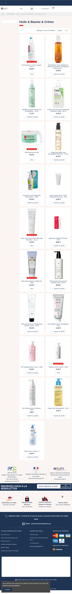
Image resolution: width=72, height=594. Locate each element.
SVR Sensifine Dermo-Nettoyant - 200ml (32, 409)
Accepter (7, 589)
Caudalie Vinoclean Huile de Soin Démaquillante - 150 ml (32, 110)
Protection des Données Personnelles (10, 550)
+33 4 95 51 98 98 (11, 479)
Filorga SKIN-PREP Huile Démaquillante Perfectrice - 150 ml (58, 153)
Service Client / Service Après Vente (9, 537)
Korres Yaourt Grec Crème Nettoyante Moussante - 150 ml (32, 239)
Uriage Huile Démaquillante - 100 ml (58, 408)
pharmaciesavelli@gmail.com (36, 546)
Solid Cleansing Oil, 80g (32, 152)
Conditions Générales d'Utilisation (9, 544)
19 (66, 30)
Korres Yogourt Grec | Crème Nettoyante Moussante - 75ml (58, 196)
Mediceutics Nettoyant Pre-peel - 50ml (58, 239)
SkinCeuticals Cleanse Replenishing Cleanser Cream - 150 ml (31, 324)
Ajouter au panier (58, 74)
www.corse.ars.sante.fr (12, 481)
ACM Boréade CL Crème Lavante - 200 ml (32, 65)
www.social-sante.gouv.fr (36, 478)
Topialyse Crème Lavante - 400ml (58, 367)
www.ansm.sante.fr (60, 479)
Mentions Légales (5, 547)
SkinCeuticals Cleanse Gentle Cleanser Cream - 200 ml (58, 282)
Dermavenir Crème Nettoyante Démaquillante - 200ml (32, 196)
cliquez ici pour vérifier (51, 579)
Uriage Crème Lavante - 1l (31, 451)
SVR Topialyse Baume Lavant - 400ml (32, 367)
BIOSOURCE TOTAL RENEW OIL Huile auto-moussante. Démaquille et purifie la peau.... (58, 66)
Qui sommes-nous (5, 534)
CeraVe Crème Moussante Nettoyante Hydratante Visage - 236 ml (58, 110)
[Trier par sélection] (60, 30)
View (31, 74)
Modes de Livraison (5, 541)
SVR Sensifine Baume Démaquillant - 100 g (58, 324)
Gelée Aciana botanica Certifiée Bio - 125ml (31, 282)
